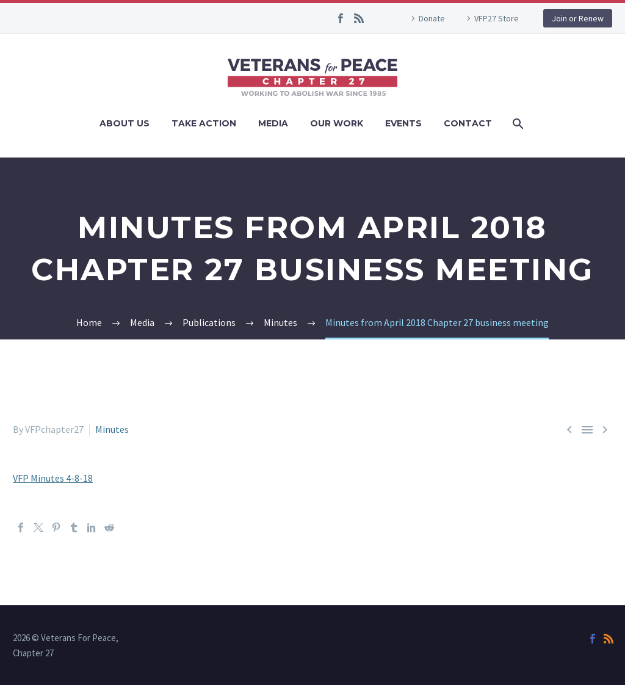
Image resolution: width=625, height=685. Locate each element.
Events (403, 123)
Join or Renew (578, 18)
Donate (432, 18)
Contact (468, 123)
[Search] (517, 123)
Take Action (204, 123)
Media (273, 123)
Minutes (112, 429)
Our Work (336, 123)
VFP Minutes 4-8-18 (53, 478)
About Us (124, 123)
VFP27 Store (496, 18)
